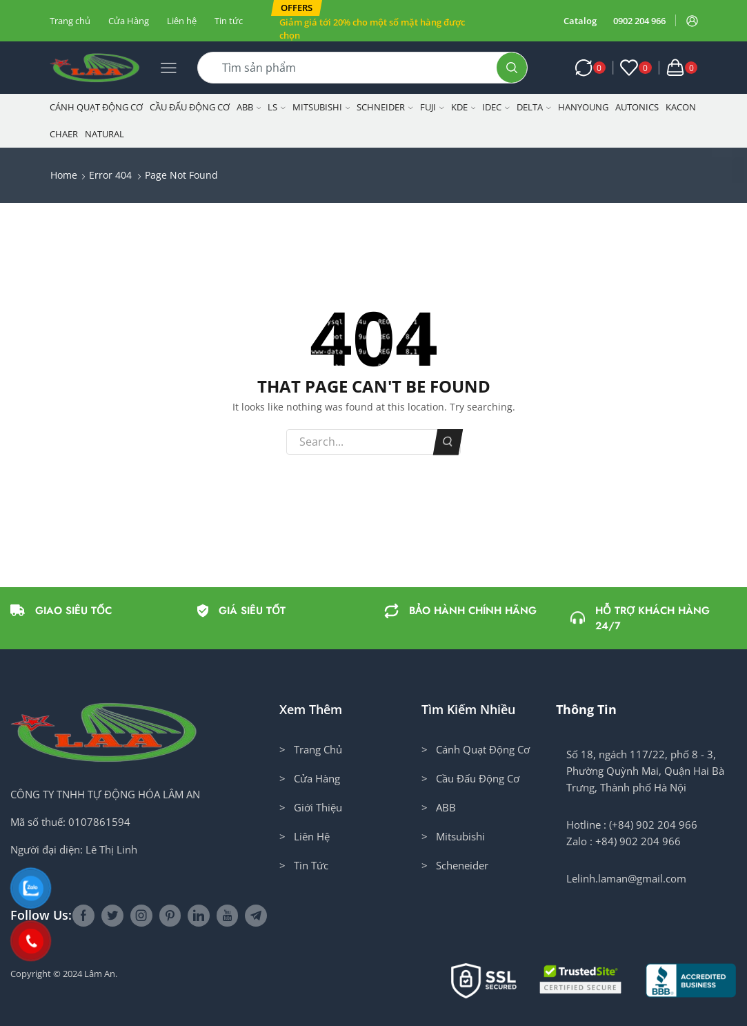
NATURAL (104, 134)
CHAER (64, 134)
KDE (463, 107)
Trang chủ (70, 20)
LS (277, 107)
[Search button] (512, 67)
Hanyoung (583, 107)
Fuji (432, 107)
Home (63, 174)
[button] (296, 8)
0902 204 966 (639, 20)
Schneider (385, 107)
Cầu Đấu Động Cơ (190, 107)
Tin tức (229, 20)
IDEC (496, 107)
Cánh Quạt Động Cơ (96, 107)
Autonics (637, 107)
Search (447, 441)
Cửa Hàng (128, 20)
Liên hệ (182, 20)
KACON (681, 107)
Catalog (580, 20)
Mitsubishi (321, 107)
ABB (249, 107)
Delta (534, 107)
